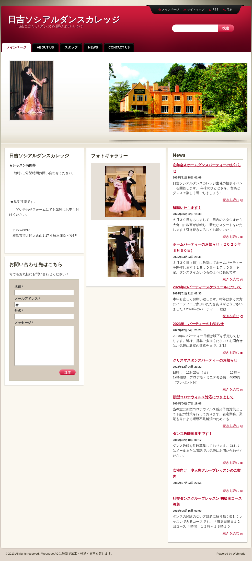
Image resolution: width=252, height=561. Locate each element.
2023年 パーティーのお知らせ (198, 324)
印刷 (229, 9)
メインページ (170, 9)
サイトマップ (195, 9)
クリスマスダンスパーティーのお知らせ (205, 360)
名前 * (19, 287)
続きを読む (231, 200)
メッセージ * (24, 323)
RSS (215, 9)
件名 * (19, 311)
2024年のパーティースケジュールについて (207, 287)
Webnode (239, 553)
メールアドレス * (27, 299)
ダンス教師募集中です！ (192, 434)
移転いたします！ (187, 208)
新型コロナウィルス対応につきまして (203, 397)
